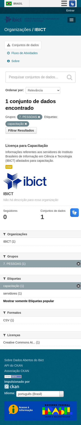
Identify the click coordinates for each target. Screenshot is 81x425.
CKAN (11, 386)
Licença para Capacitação (26, 145)
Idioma (9, 393)
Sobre (13, 61)
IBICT (40, 29)
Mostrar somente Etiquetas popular (28, 301)
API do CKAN (13, 365)
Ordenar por (14, 90)
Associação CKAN (16, 371)
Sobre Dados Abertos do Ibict (24, 360)
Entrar (70, 10)
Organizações (17, 29)
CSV (8, 166)
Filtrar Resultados (21, 130)
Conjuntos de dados (23, 45)
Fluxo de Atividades (22, 53)
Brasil (17, 3)
